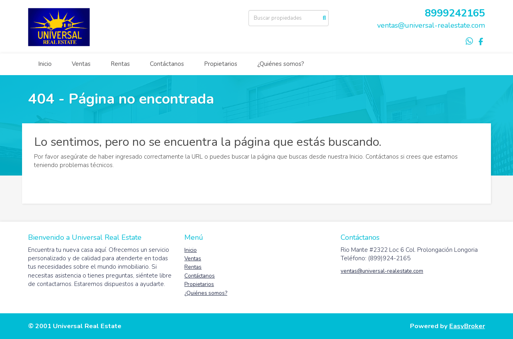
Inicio (45, 64)
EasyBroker (467, 326)
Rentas (120, 64)
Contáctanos (167, 64)
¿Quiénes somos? (280, 64)
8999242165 (455, 13)
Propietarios (220, 64)
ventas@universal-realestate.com (431, 25)
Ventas (81, 64)
